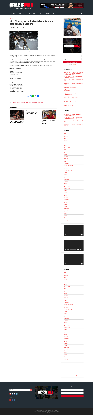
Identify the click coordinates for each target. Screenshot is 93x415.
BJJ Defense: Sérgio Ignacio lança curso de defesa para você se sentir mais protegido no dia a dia (73, 83)
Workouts (66, 220)
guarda (65, 172)
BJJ (65, 149)
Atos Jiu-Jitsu (67, 147)
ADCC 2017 (66, 140)
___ (65, 133)
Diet (65, 152)
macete (65, 185)
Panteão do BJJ (32, 13)
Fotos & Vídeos (67, 160)
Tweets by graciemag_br (72, 375)
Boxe (65, 151)
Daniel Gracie (25, 102)
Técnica (65, 213)
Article (65, 143)
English (65, 154)
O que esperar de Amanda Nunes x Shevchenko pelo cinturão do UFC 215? (32, 112)
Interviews (66, 177)
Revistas (66, 204)
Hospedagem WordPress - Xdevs (46, 412)
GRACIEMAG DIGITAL (49, 13)
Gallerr (65, 161)
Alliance (66, 142)
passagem (66, 199)
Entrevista (66, 158)
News (65, 194)
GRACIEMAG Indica (68, 167)
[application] (74, 230)
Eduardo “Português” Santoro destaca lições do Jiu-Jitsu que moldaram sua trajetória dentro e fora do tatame (73, 73)
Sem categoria (67, 208)
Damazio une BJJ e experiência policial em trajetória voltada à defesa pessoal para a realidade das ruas (73, 93)
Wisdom (66, 219)
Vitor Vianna (40, 102)
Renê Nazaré (34, 102)
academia (66, 135)
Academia (66, 136)
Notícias (13, 13)
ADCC (65, 138)
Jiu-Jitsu (66, 181)
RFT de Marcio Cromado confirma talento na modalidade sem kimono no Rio (73, 77)
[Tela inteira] (82, 235)
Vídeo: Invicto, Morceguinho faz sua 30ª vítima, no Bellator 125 (17, 122)
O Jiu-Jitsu (22, 13)
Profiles (66, 202)
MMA (30, 102)
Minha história (67, 186)
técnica (65, 211)
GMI (40, 13)
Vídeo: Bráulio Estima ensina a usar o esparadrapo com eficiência (72, 87)
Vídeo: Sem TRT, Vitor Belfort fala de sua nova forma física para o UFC (48, 122)
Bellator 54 (19, 102)
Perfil (65, 201)
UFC (65, 217)
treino (65, 215)
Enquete (66, 156)
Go (30, 389)
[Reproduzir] (65, 235)
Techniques (66, 210)
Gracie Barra (66, 163)
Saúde (65, 206)
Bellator (14, 102)
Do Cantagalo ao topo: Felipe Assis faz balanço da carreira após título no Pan (72, 96)
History (65, 174)
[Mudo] (80, 235)
